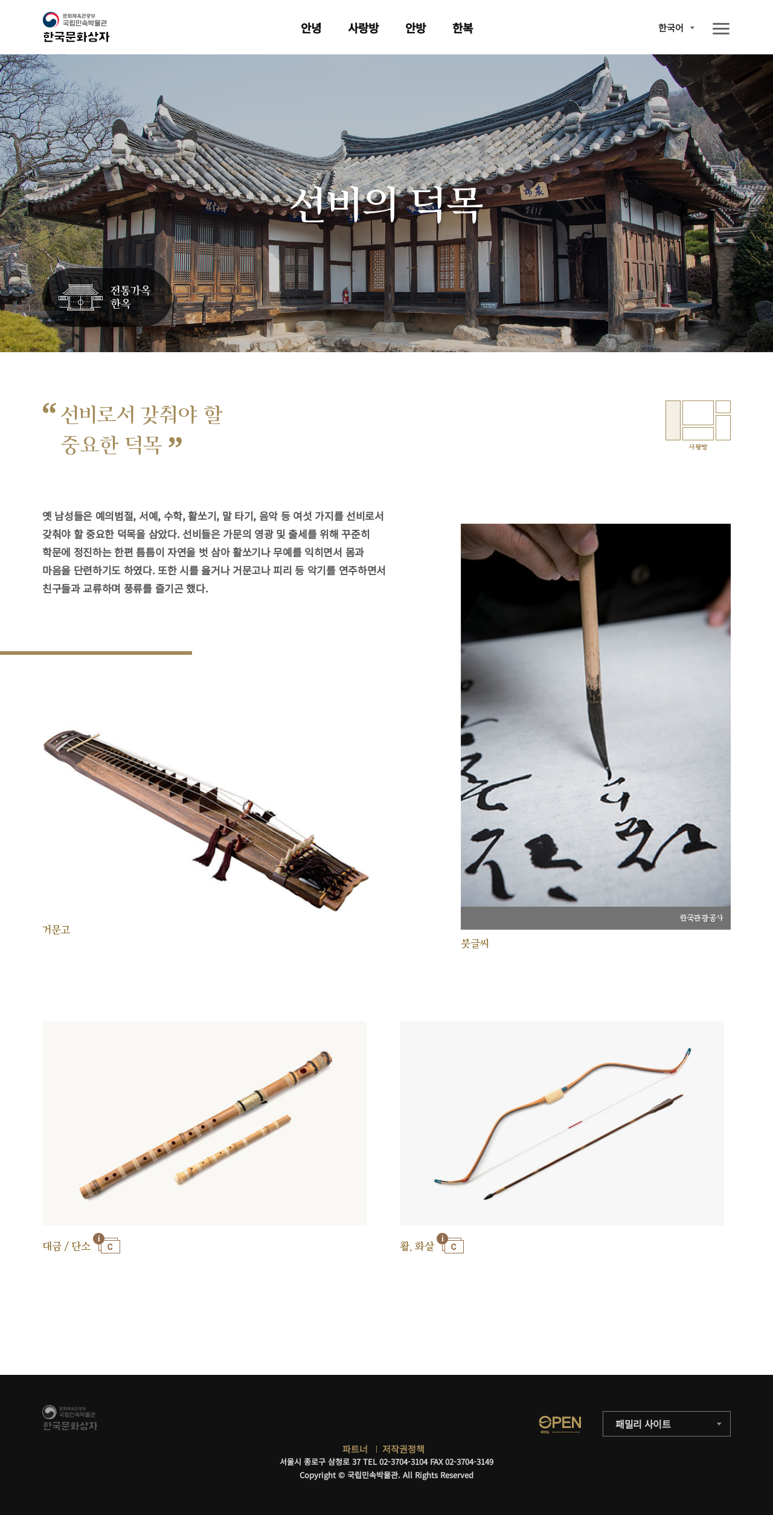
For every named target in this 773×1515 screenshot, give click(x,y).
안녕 (311, 27)
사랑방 (363, 27)
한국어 (671, 27)
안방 (415, 27)
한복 (462, 27)
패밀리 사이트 (643, 1424)
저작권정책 (403, 1449)
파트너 (355, 1449)
